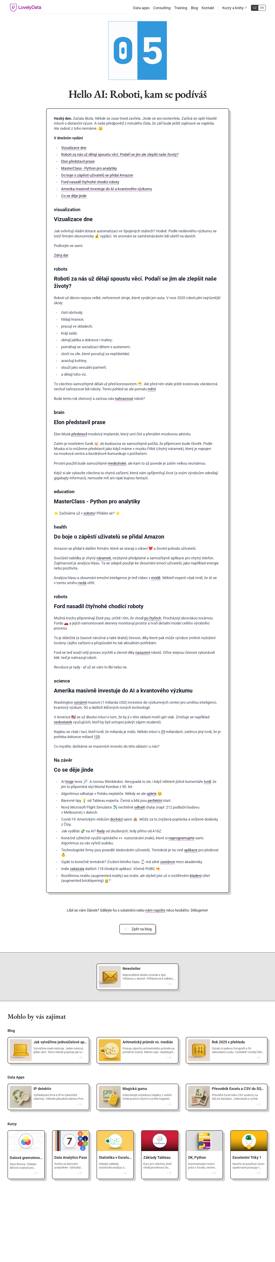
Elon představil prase (78, 161)
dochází (116, 819)
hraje (69, 781)
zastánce (167, 862)
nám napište (155, 910)
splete (152, 793)
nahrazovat (124, 398)
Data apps (141, 8)
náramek (104, 558)
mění (152, 389)
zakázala (77, 869)
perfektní (155, 800)
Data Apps (16, 1077)
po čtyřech (152, 618)
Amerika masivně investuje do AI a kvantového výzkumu (106, 189)
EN (262, 7)
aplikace (191, 850)
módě (156, 578)
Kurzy (12, 1124)
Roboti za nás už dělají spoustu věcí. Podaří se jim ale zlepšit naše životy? (120, 154)
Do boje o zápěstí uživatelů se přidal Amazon (97, 175)
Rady (101, 831)
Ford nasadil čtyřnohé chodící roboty (90, 182)
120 (97, 737)
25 (163, 732)
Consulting (162, 8)
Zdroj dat (61, 255)
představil (79, 434)
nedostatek (63, 722)
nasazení (142, 652)
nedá (82, 583)
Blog (194, 8)
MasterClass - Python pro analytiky (89, 168)
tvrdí (207, 781)
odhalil (139, 807)
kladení (195, 876)
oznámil (80, 702)
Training (180, 8)
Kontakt (208, 8)
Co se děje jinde (74, 196)
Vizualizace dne (73, 148)
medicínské (117, 463)
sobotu (89, 513)
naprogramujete (181, 838)
